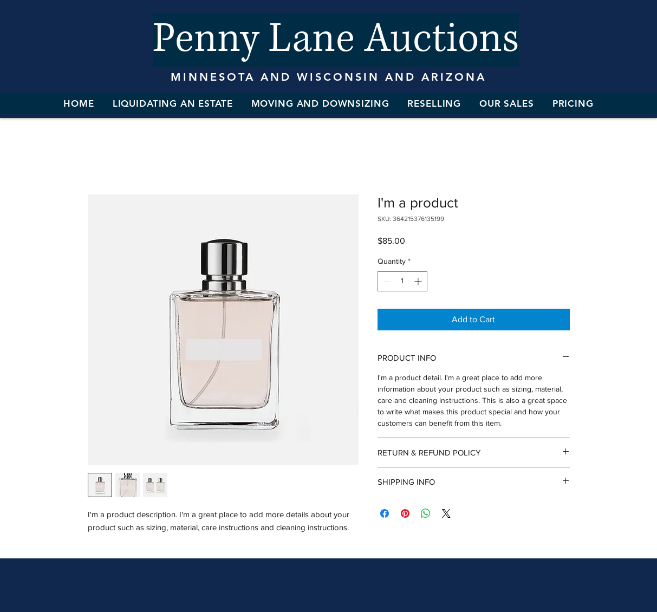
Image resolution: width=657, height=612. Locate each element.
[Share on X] (446, 513)
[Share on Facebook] (384, 513)
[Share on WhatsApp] (425, 513)
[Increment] (419, 281)
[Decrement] (386, 281)
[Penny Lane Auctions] (336, 40)
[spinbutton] (402, 281)
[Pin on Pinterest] (405, 513)
